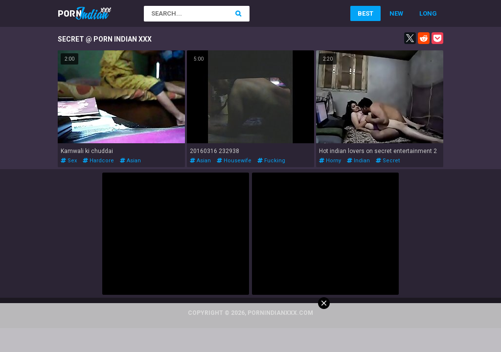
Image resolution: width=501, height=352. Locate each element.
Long (428, 13)
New (396, 13)
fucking (271, 160)
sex (69, 160)
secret (388, 160)
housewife (234, 160)
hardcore (98, 160)
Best (365, 13)
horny (330, 160)
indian (358, 160)
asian (130, 160)
